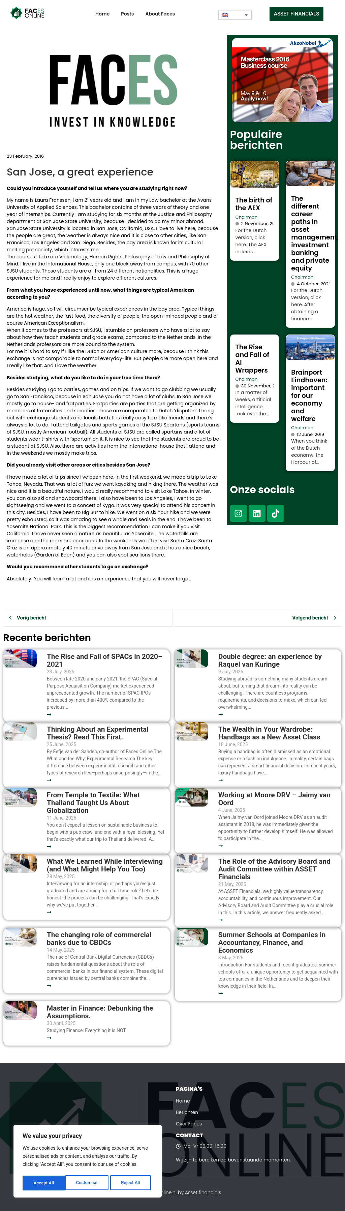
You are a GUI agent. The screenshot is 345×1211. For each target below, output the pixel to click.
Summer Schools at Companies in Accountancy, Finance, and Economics (272, 942)
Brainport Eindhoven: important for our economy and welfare (309, 395)
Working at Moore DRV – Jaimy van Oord (274, 799)
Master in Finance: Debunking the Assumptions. (100, 1012)
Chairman (247, 217)
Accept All (132, 1183)
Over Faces (189, 1123)
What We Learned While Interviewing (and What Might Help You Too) (105, 865)
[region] (87, 1162)
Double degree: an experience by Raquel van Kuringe (270, 660)
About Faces (160, 13)
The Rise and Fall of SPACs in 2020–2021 (105, 660)
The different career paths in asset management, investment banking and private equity (315, 233)
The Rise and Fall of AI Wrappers (253, 359)
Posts (127, 13)
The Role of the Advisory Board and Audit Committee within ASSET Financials (274, 869)
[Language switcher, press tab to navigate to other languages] (235, 15)
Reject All (88, 1183)
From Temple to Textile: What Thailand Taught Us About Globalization (93, 803)
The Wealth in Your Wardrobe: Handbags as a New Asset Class (269, 733)
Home (102, 13)
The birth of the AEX (254, 204)
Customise (44, 1183)
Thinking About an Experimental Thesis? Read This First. (98, 733)
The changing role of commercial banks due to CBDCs (99, 939)
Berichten (187, 1112)
